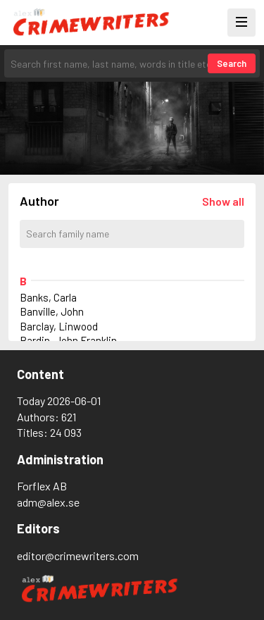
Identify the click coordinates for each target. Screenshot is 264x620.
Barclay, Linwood (59, 326)
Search (231, 63)
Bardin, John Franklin (68, 340)
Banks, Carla (48, 297)
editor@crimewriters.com (78, 555)
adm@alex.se (48, 502)
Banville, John (52, 311)
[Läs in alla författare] (223, 201)
